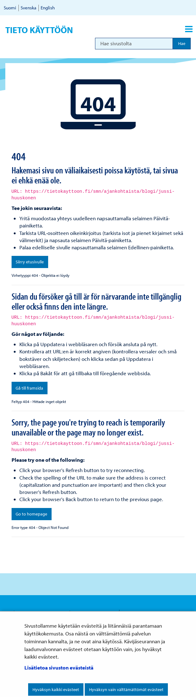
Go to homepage (31, 514)
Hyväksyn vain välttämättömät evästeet (126, 689)
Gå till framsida (29, 388)
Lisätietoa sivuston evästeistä (58, 667)
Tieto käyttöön (39, 30)
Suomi (10, 8)
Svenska (28, 8)
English (48, 8)
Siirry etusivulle (30, 262)
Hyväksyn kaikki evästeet (56, 689)
